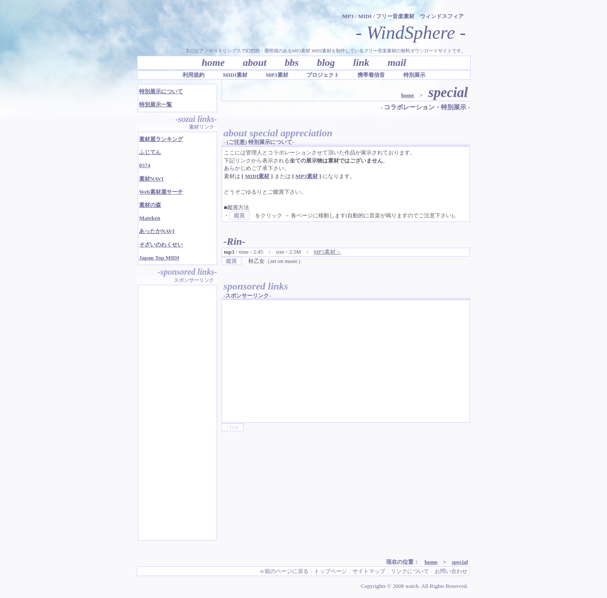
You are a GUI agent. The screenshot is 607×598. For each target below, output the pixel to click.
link (361, 62)
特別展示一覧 (155, 104)
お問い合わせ (451, 571)
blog (326, 62)
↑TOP (232, 427)
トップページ (330, 571)
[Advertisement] (294, 361)
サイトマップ (368, 571)
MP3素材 (277, 75)
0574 (144, 165)
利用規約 (193, 75)
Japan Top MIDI (159, 257)
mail (397, 62)
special (460, 562)
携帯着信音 (371, 75)
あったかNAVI (157, 231)
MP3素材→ (327, 252)
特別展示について (161, 91)
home (213, 62)
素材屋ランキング (161, 139)
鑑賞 (239, 215)
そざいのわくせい (161, 244)
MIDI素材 (235, 75)
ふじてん (150, 152)
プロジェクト (322, 75)
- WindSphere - (411, 32)
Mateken (149, 218)
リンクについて (410, 571)
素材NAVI (151, 179)
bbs (291, 62)
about (254, 62)
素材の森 (150, 205)
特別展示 (414, 75)
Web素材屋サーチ (161, 192)
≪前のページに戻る (284, 571)
